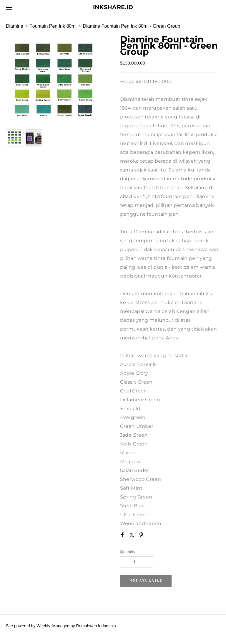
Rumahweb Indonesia (96, 625)
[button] (146, 581)
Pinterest (142, 535)
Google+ (151, 536)
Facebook (123, 535)
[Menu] (10, 7)
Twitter (133, 535)
